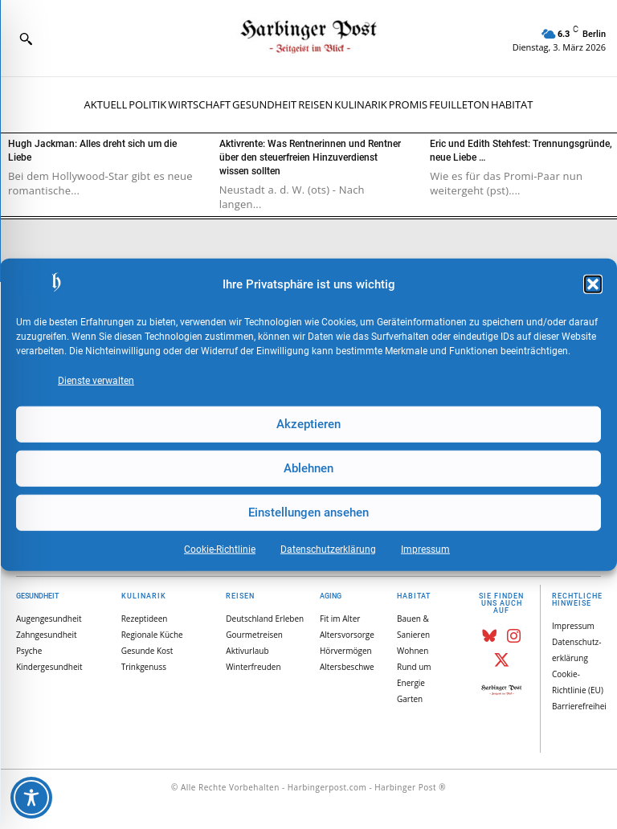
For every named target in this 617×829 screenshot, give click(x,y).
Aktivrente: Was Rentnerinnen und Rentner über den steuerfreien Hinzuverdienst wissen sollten (310, 157)
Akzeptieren (308, 424)
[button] (593, 284)
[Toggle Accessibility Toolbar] (31, 797)
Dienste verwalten (96, 380)
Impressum (425, 548)
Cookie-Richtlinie (219, 548)
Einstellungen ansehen (308, 512)
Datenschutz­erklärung (328, 548)
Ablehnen (308, 468)
